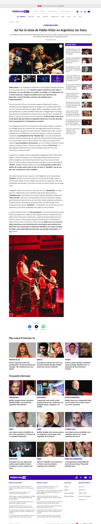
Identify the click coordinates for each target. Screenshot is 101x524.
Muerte (69, 16)
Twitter (36, 327)
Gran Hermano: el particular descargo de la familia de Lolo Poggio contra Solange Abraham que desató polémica (22, 495)
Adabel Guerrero (55, 16)
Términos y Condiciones (15, 521)
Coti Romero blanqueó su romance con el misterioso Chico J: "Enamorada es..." (19, 490)
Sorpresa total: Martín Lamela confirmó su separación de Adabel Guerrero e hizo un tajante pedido (21, 485)
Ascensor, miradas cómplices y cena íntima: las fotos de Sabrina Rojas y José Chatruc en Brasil (49, 513)
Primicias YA (11, 22)
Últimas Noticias (65, 11)
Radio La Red (83, 490)
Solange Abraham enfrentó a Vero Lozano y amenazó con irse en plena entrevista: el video (21, 503)
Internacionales (52, 11)
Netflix (62, 16)
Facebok (29, 327)
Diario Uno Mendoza (85, 493)
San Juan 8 (82, 496)
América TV (82, 487)
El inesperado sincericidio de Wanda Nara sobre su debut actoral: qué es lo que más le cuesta (22, 513)
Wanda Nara (45, 16)
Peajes (38, 16)
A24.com (81, 483)
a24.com (60, 6)
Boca (74, 16)
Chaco (80, 16)
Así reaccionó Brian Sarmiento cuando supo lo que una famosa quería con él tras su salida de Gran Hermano (22, 508)
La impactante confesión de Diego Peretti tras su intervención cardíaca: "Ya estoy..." (21, 499)
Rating (35, 11)
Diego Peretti (31, 16)
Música (43, 11)
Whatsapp (43, 327)
